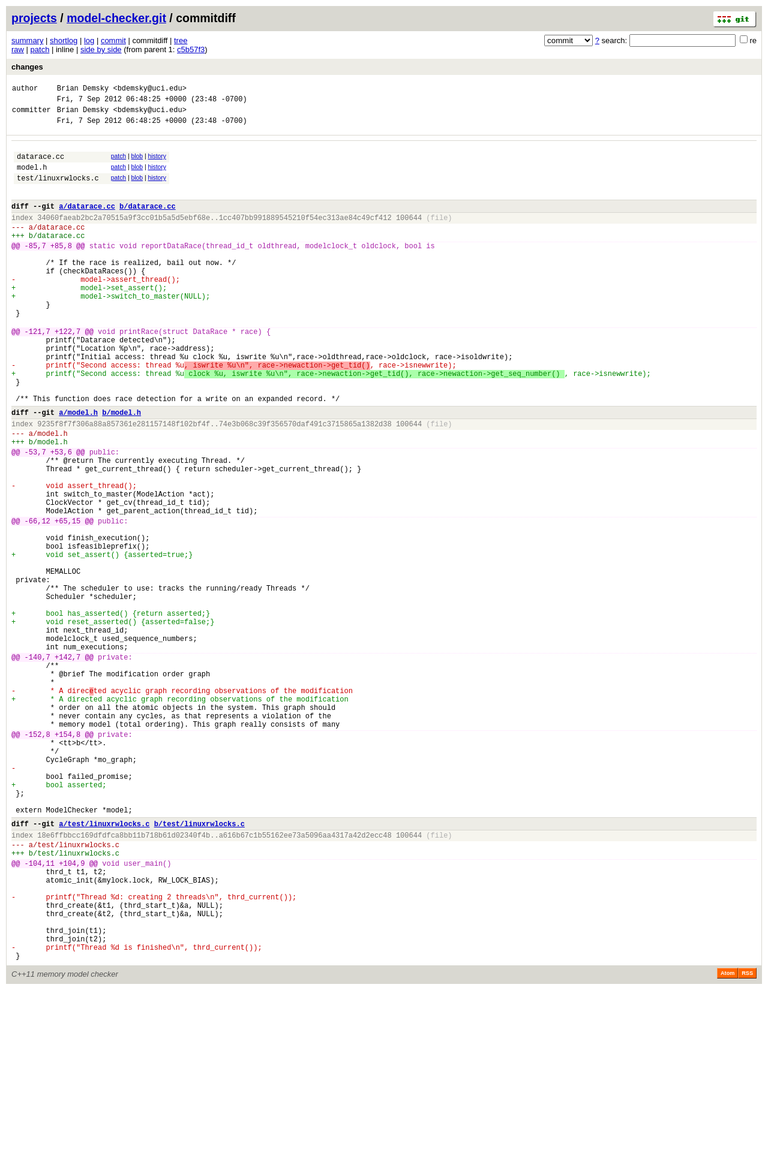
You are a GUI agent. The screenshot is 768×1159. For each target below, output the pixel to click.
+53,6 (61, 516)
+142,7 (67, 765)
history (157, 163)
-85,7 (35, 269)
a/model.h (78, 470)
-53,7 (35, 516)
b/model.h (121, 470)
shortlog (63, 40)
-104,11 (40, 1012)
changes (27, 66)
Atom (727, 1142)
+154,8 (67, 858)
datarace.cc (40, 165)
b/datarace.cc (147, 222)
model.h (32, 178)
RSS (747, 1142)
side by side (101, 49)
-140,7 (37, 765)
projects (34, 18)
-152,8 (37, 858)
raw (17, 49)
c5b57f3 (191, 49)
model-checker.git (116, 18)
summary (27, 40)
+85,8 (61, 269)
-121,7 (37, 373)
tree (180, 40)
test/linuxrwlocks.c (58, 190)
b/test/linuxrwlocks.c (199, 966)
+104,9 (72, 1012)
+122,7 (67, 373)
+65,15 (67, 600)
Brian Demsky (83, 90)
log (89, 40)
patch (40, 49)
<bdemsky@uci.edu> (149, 90)
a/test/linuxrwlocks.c (104, 966)
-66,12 (37, 600)
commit (113, 40)
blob (137, 163)
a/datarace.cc (87, 222)
